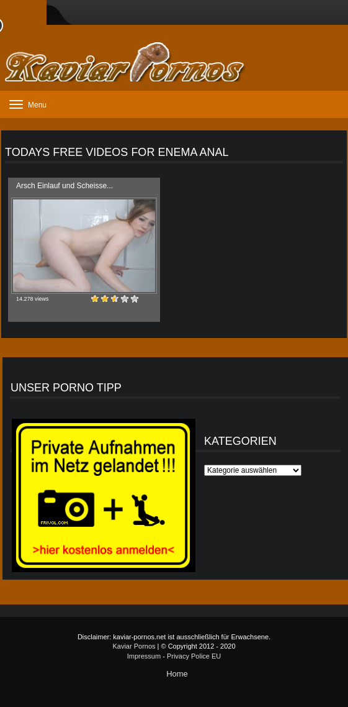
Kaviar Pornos (133, 646)
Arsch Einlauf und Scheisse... (64, 185)
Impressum (144, 656)
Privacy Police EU (194, 656)
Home (177, 673)
